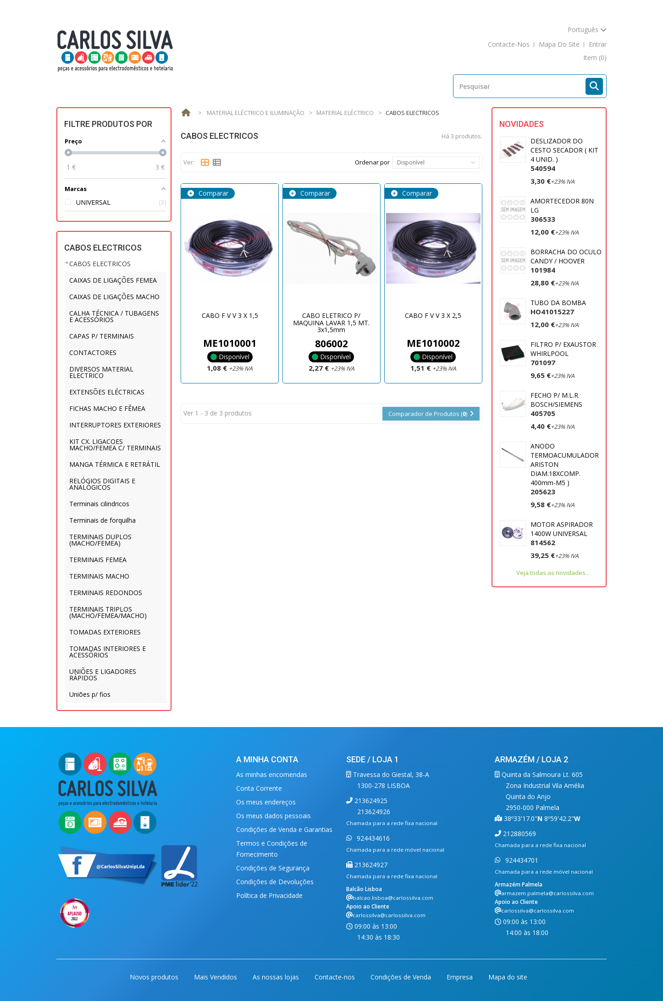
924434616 (372, 838)
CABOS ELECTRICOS (100, 263)
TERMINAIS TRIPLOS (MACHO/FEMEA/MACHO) (108, 612)
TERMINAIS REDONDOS (105, 592)
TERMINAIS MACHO (99, 576)
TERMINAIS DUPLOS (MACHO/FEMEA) (100, 539)
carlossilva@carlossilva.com (389, 915)
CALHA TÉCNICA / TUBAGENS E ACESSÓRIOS (114, 316)
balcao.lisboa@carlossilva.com (393, 897)
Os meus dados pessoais (273, 815)
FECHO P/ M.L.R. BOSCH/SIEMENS (556, 404)
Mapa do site (507, 977)
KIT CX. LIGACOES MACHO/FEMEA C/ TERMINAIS (115, 444)
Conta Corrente (259, 788)
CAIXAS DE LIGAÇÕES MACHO (114, 296)
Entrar (598, 44)
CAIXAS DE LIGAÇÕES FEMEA (113, 280)
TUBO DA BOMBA (558, 307)
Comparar (212, 193)
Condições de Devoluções (275, 881)
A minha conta (267, 759)
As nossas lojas (277, 977)
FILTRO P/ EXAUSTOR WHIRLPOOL (563, 353)
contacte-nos (509, 44)
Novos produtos (155, 977)
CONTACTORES (92, 352)
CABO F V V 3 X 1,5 (230, 315)
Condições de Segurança (272, 868)
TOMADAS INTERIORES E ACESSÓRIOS (107, 651)
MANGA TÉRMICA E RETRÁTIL (114, 464)
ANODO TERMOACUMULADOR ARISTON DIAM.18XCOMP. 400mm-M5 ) (564, 469)
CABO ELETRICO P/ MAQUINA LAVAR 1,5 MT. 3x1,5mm (331, 322)
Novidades (521, 124)
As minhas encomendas (271, 774)
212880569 (518, 833)
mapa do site (559, 44)
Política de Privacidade (269, 895)
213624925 (370, 800)
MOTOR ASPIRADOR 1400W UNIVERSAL (561, 533)
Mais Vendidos (216, 977)
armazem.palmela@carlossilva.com (547, 893)
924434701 (520, 860)
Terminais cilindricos (99, 503)
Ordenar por (372, 162)
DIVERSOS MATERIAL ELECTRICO (101, 372)
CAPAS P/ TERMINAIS (101, 336)
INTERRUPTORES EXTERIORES (115, 425)
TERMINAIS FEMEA (98, 559)
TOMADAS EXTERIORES (105, 632)
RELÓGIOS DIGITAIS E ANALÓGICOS (102, 484)
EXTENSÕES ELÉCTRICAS (106, 392)
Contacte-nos (336, 977)
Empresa (461, 977)
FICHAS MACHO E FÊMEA (107, 408)
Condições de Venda (401, 977)
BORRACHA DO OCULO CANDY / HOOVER (566, 260)
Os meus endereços (266, 802)
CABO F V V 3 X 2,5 (433, 315)
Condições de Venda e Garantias (284, 829)
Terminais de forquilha (102, 520)
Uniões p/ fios (89, 694)
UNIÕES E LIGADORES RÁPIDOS (102, 674)
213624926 (373, 811)
